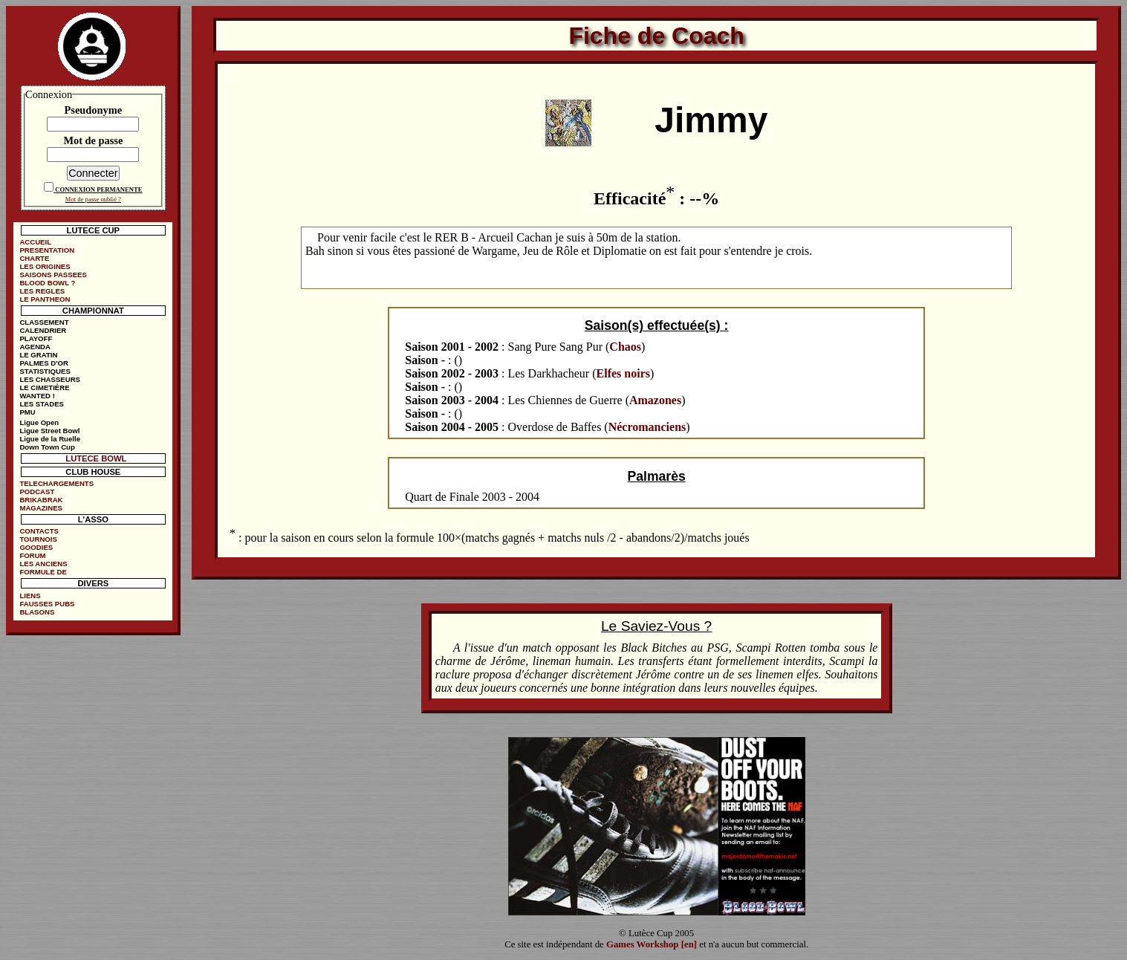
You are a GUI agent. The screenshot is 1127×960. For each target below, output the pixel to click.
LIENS (29, 595)
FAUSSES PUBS (46, 604)
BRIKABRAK (40, 500)
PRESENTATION (46, 250)
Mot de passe (93, 140)
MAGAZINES (40, 508)
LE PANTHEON (44, 299)
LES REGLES (42, 291)
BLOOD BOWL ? (47, 283)
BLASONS (36, 612)
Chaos (625, 346)
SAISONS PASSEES (52, 274)
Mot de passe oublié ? (93, 199)
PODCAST (36, 491)
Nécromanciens (647, 427)
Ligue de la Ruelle (49, 439)
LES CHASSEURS (49, 379)
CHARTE (34, 258)
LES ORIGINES (44, 266)
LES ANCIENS (43, 564)
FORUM (32, 555)
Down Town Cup (46, 447)
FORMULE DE (42, 572)
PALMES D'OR (43, 363)
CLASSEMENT (43, 322)
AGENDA (35, 347)
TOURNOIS (37, 539)
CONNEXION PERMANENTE (98, 189)
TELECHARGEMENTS (56, 483)
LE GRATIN (38, 355)
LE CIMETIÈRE (44, 387)
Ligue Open (39, 422)
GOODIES (36, 547)
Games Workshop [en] (651, 944)
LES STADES (41, 404)
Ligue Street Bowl (49, 431)
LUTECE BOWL (95, 458)
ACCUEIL (35, 242)
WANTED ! (36, 396)
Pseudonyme (94, 110)
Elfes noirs (623, 373)
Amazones (655, 400)
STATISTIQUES (44, 371)
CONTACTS (39, 531)
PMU (27, 412)
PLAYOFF (35, 338)
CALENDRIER (42, 330)
